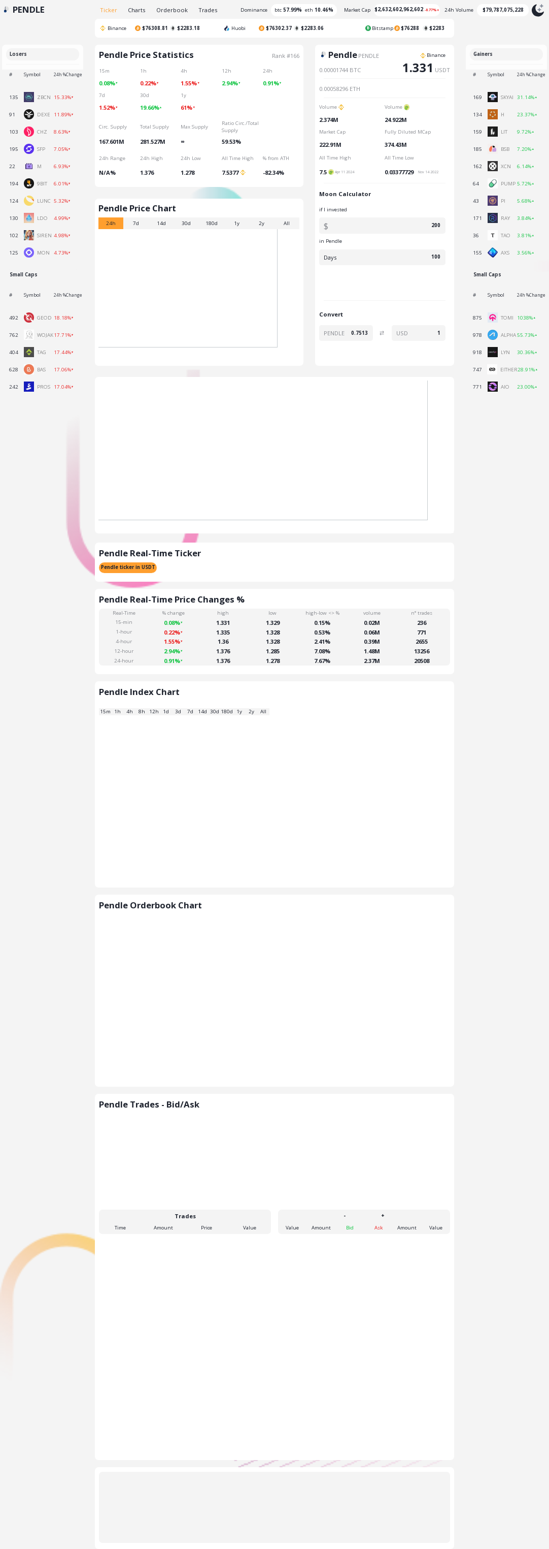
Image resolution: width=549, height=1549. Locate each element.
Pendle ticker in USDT (128, 567)
